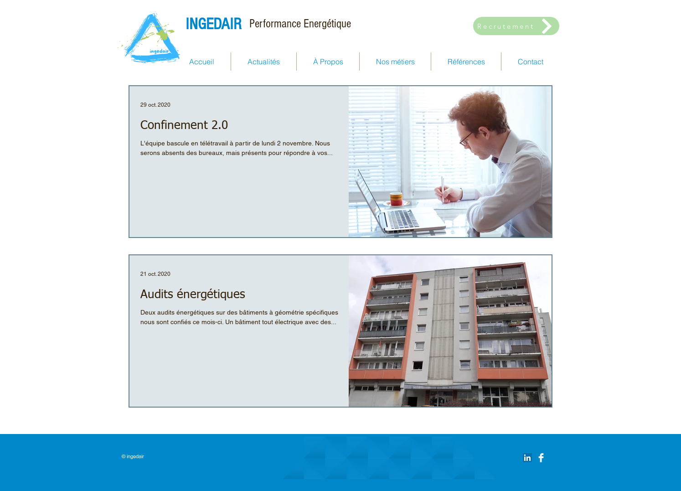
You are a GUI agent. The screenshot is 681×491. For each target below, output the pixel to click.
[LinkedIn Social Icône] (527, 457)
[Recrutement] (516, 26)
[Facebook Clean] (541, 457)
